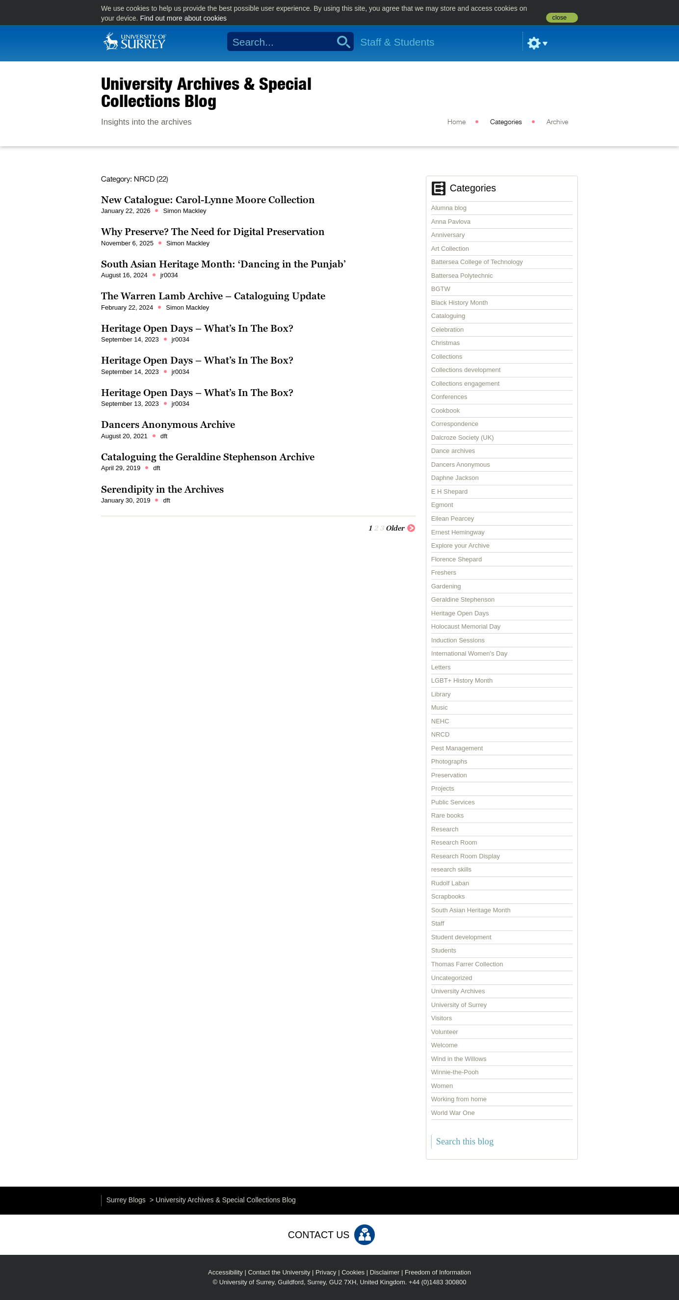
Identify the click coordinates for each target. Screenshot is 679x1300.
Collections (447, 356)
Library (441, 694)
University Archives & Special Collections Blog (206, 92)
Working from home (459, 1099)
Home (456, 122)
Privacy (326, 1272)
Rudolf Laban (450, 883)
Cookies (353, 1272)
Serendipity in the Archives (162, 489)
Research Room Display (465, 856)
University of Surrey (459, 1004)
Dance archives (453, 450)
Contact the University (279, 1272)
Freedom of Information (438, 1272)
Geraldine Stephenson (463, 599)
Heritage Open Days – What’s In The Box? (197, 328)
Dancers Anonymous (460, 464)
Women (442, 1085)
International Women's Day (469, 653)
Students (443, 950)
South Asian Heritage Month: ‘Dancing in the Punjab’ (223, 264)
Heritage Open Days (460, 613)
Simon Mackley (184, 210)
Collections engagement (465, 383)
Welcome (444, 1045)
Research (445, 829)
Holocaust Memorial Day (466, 626)
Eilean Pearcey (452, 518)
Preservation (449, 775)
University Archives (458, 991)
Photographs (449, 761)
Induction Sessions (458, 640)
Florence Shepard (456, 559)
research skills (451, 869)
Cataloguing (448, 315)
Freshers (443, 572)
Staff (437, 923)
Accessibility (225, 1272)
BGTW (440, 288)
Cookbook (445, 410)
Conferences (449, 396)
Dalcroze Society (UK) (462, 437)
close (559, 17)
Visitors (441, 1018)
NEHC (440, 721)
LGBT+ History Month (462, 680)
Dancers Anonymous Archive (168, 424)
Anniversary (448, 235)
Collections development (466, 369)
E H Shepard (449, 491)
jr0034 (169, 275)
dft (163, 436)
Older (401, 527)
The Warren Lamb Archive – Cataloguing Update (213, 296)
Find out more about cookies (183, 18)
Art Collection (450, 248)
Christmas (445, 342)
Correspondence (454, 423)
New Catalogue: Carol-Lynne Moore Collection (208, 199)
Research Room (454, 842)
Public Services (453, 802)
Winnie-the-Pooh (455, 1072)
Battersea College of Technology (477, 261)
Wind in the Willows (459, 1058)
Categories (506, 122)
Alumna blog (449, 208)
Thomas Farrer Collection (467, 964)
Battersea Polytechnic (462, 275)
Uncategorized (451, 978)
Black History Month (459, 302)
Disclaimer (385, 1272)
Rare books (447, 815)
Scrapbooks (448, 896)
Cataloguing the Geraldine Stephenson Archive (207, 456)
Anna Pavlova (450, 221)
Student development (461, 937)
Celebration (447, 329)
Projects (442, 788)
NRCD (440, 734)
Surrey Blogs (126, 1200)
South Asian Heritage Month (471, 910)
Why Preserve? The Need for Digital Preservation (213, 231)
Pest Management (457, 748)
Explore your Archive (460, 545)
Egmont (442, 504)
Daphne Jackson (455, 477)
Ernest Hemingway (458, 532)
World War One (453, 1112)
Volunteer (444, 1031)
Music (439, 707)
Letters (441, 667)
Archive (557, 122)
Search (340, 42)
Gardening (446, 586)
